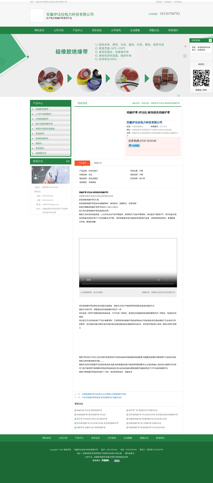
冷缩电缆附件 (42, 119)
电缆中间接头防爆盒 (45, 128)
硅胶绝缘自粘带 (106, 196)
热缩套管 (40, 133)
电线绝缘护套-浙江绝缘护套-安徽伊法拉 (145, 423)
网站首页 (39, 30)
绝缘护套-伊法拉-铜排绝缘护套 (89, 410)
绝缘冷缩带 (95, 196)
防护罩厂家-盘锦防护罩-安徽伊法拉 (143, 410)
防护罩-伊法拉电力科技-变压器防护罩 (92, 419)
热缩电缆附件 (42, 138)
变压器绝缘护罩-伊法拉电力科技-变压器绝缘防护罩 (97, 423)
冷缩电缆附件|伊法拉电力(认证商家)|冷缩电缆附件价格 (104, 394)
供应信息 (178, 2)
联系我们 (173, 30)
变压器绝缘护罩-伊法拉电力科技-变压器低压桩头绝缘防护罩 (153, 415)
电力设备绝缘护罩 (44, 124)
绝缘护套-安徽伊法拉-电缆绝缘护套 (91, 427)
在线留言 (168, 2)
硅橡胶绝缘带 (42, 109)
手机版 (158, 2)
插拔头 (39, 143)
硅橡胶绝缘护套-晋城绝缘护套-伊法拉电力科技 (148, 419)
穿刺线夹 (40, 148)
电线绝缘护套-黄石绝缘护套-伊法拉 (91, 415)
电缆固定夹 (41, 153)
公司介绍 (59, 30)
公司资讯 (116, 30)
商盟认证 (154, 30)
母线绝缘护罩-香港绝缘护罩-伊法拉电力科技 (147, 427)
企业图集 (135, 30)
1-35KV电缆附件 (43, 114)
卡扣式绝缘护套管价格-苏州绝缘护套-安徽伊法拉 (102, 397)
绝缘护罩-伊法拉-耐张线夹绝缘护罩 (165, 103)
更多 (68, 161)
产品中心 (78, 30)
